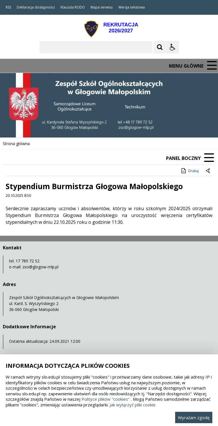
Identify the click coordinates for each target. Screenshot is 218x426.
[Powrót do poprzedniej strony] (208, 171)
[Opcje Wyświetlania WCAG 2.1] (172, 47)
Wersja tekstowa (131, 7)
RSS (8, 7)
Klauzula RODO (72, 7)
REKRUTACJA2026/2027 (120, 28)
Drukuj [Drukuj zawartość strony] (189, 170)
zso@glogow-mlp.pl (40, 267)
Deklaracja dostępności (36, 7)
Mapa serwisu (102, 7)
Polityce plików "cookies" (105, 399)
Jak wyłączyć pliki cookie (133, 405)
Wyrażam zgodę (193, 417)
